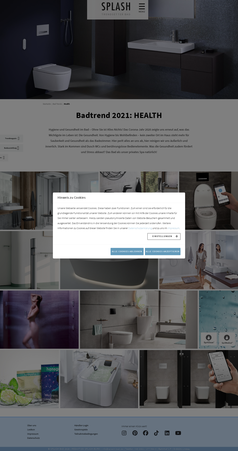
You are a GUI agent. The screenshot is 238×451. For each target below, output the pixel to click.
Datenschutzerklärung (140, 228)
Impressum (173, 228)
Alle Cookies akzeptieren (163, 251)
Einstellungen (162, 236)
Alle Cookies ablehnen (127, 251)
